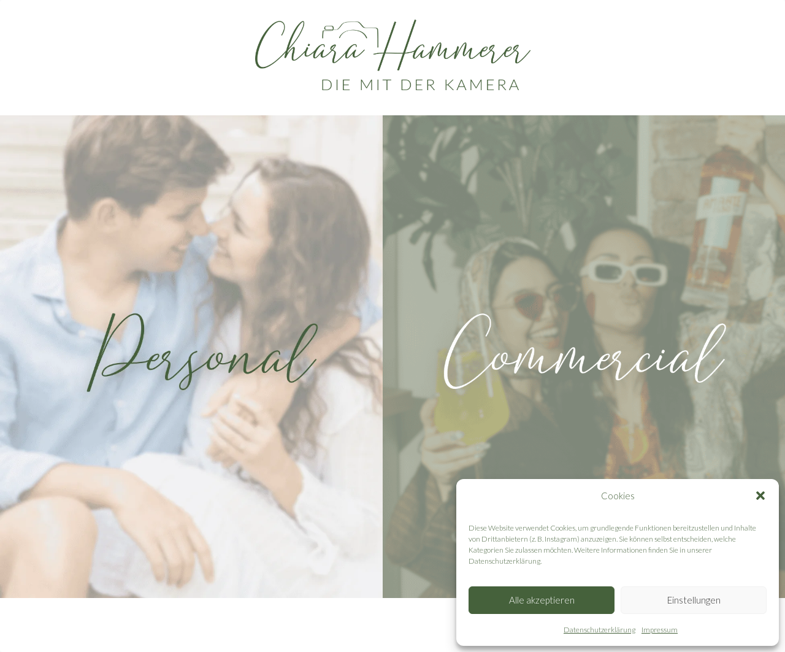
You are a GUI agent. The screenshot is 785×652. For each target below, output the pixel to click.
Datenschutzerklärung (599, 629)
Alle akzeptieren (542, 599)
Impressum (659, 629)
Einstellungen (694, 599)
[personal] (201, 356)
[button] (760, 495)
